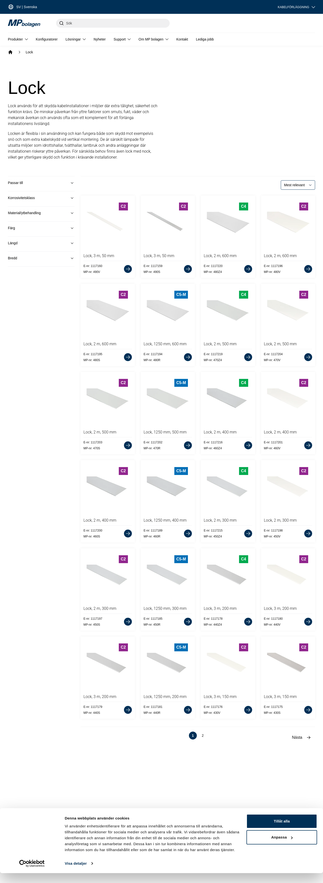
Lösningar (75, 39)
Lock (29, 52)
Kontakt (182, 39)
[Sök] (113, 23)
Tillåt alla (282, 831)
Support (122, 39)
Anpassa (282, 847)
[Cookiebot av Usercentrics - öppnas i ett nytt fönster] (32, 873)
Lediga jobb (205, 39)
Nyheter (100, 39)
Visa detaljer (76, 873)
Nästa (301, 737)
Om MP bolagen (153, 39)
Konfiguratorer (47, 39)
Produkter (18, 39)
